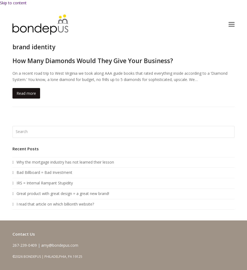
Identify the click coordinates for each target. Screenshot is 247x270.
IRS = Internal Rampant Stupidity (45, 183)
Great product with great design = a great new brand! (63, 193)
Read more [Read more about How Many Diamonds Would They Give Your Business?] (26, 93)
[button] (232, 24)
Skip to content (13, 2)
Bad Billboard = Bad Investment (44, 172)
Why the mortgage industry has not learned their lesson (65, 162)
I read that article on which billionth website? (55, 204)
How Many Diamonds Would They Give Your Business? (92, 61)
